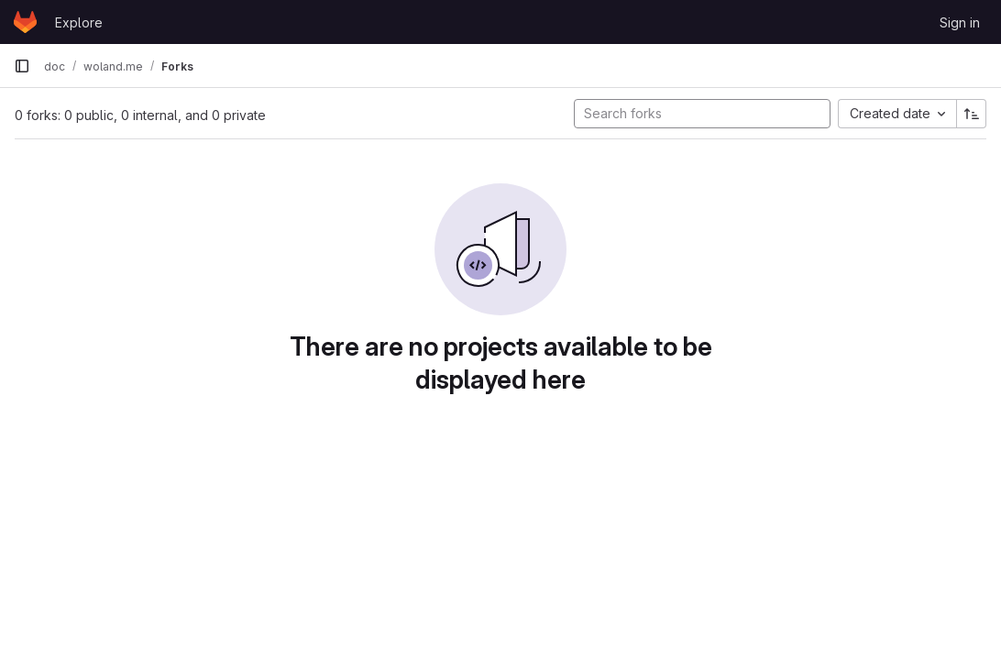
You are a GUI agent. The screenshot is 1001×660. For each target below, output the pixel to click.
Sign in (960, 22)
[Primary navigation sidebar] (22, 66)
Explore (79, 22)
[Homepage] (25, 22)
